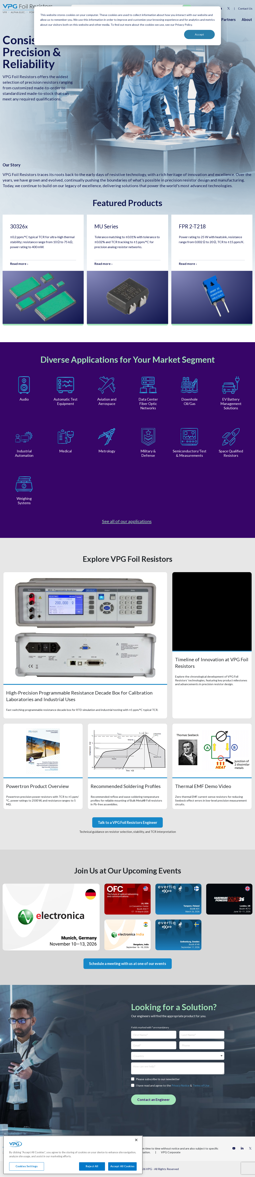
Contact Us (245, 8)
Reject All (92, 1171)
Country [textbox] (138, 1056)
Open (85, 645)
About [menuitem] (247, 19)
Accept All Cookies (122, 1171)
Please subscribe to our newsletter (155, 1079)
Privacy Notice (180, 1085)
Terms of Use (201, 1085)
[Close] (136, 1145)
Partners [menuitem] (228, 19)
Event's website (51, 917)
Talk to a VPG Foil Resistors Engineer (127, 822)
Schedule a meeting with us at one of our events (127, 963)
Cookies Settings (27, 1171)
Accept (199, 34)
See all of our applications (127, 521)
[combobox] (177, 1056)
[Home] (28, 8)
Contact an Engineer (153, 1099)
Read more (18, 263)
